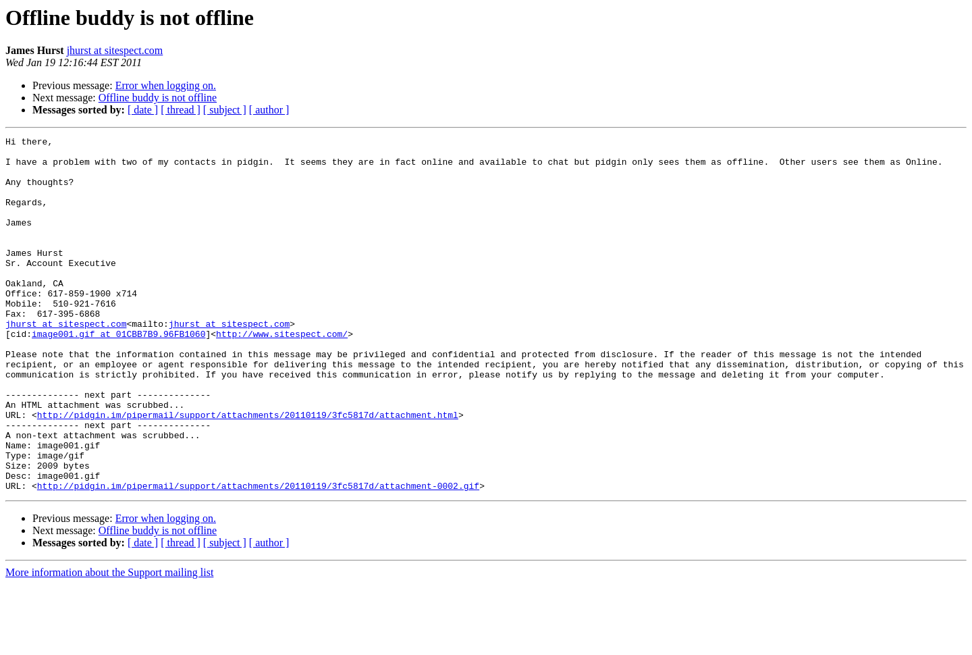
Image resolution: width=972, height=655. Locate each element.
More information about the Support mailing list (109, 643)
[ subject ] (224, 109)
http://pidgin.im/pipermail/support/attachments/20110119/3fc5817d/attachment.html (247, 471)
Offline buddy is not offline (158, 97)
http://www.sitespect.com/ (282, 374)
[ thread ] (180, 109)
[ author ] (269, 109)
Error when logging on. (165, 85)
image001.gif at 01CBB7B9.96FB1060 (118, 374)
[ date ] (143, 109)
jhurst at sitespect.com (115, 50)
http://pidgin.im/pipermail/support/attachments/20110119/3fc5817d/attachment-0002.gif (258, 556)
